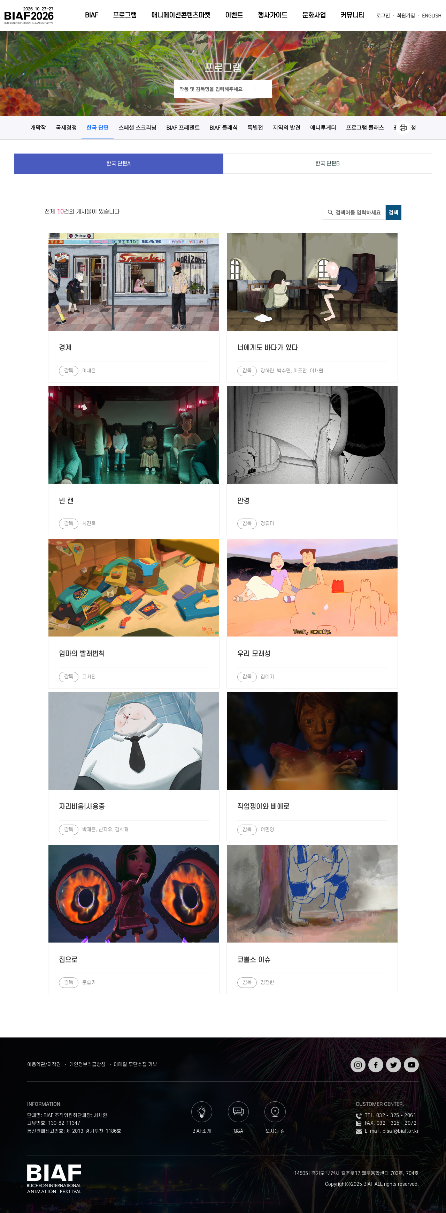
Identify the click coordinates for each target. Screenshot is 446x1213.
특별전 (255, 127)
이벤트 (234, 15)
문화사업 (314, 15)
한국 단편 (97, 127)
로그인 (383, 15)
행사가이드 (272, 15)
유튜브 (410, 1060)
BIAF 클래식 (223, 127)
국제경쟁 (66, 127)
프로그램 (125, 15)
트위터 (393, 1060)
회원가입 (406, 15)
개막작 (38, 127)
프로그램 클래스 (365, 127)
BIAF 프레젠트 (183, 127)
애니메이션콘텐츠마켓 (180, 15)
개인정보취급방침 (87, 1064)
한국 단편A (118, 164)
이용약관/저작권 (44, 1064)
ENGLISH (431, 15)
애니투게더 (323, 127)
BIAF (91, 15)
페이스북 (375, 1062)
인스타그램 (357, 1062)
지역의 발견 (286, 127)
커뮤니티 (352, 15)
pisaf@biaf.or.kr (401, 1131)
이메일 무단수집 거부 (135, 1064)
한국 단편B (327, 164)
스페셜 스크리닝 (137, 127)
